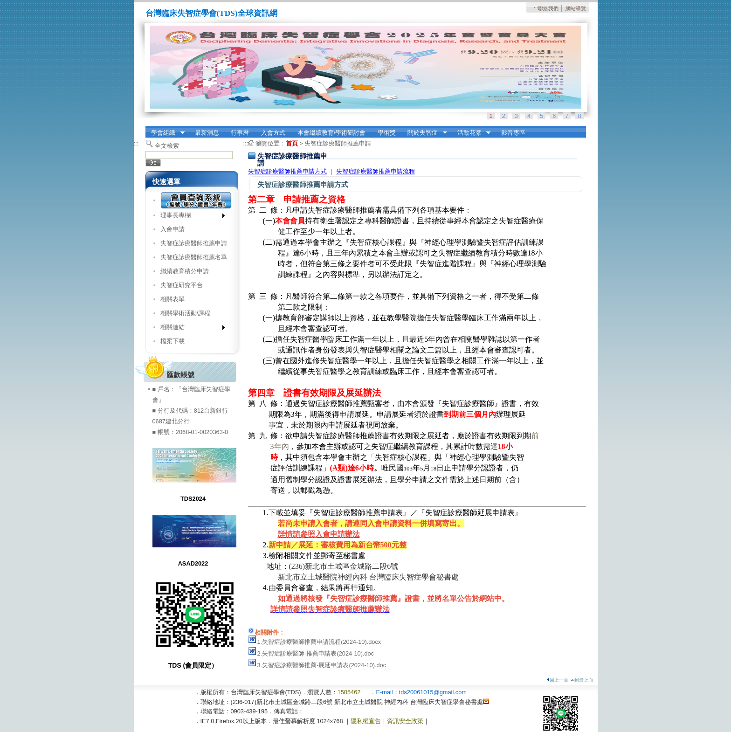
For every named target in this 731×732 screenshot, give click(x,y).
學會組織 (165, 133)
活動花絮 (470, 133)
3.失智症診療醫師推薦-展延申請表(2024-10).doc (321, 665)
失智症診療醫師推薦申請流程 (375, 171)
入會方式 (273, 132)
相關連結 (189, 329)
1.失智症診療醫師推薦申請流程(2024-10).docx (319, 641)
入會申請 (172, 229)
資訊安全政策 (405, 721)
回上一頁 (557, 680)
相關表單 (172, 299)
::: (536, 8)
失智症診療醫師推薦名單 (193, 257)
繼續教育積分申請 (184, 271)
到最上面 (581, 680)
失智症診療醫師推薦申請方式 (287, 171)
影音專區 (513, 132)
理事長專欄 (189, 217)
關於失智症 (424, 133)
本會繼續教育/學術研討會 (331, 132)
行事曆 (240, 132)
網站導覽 (575, 8)
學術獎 (387, 132)
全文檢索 (167, 145)
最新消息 (207, 132)
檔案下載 (172, 341)
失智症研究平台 (181, 285)
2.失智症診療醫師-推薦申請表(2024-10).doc (315, 653)
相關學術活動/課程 (185, 313)
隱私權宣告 (366, 721)
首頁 (292, 143)
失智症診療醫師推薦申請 (193, 243)
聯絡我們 (548, 8)
